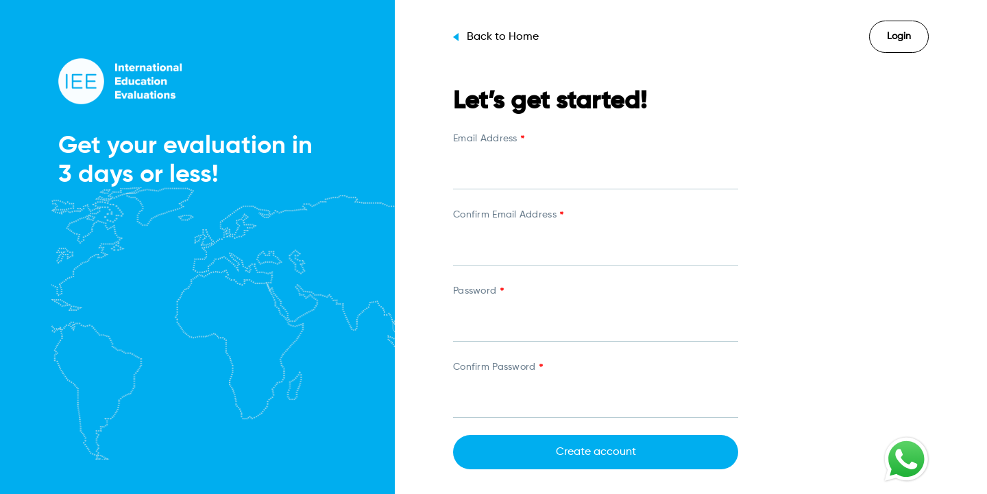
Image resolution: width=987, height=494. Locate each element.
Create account (596, 452)
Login (899, 36)
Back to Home (496, 37)
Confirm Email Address (508, 216)
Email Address (488, 140)
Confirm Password (497, 368)
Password (478, 292)
